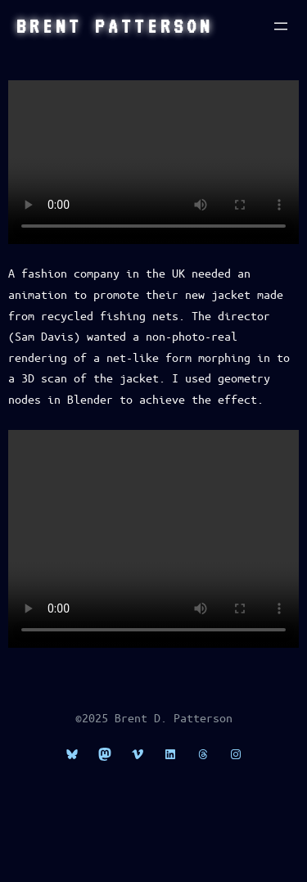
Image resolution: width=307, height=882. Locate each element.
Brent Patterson (114, 26)
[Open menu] (281, 26)
